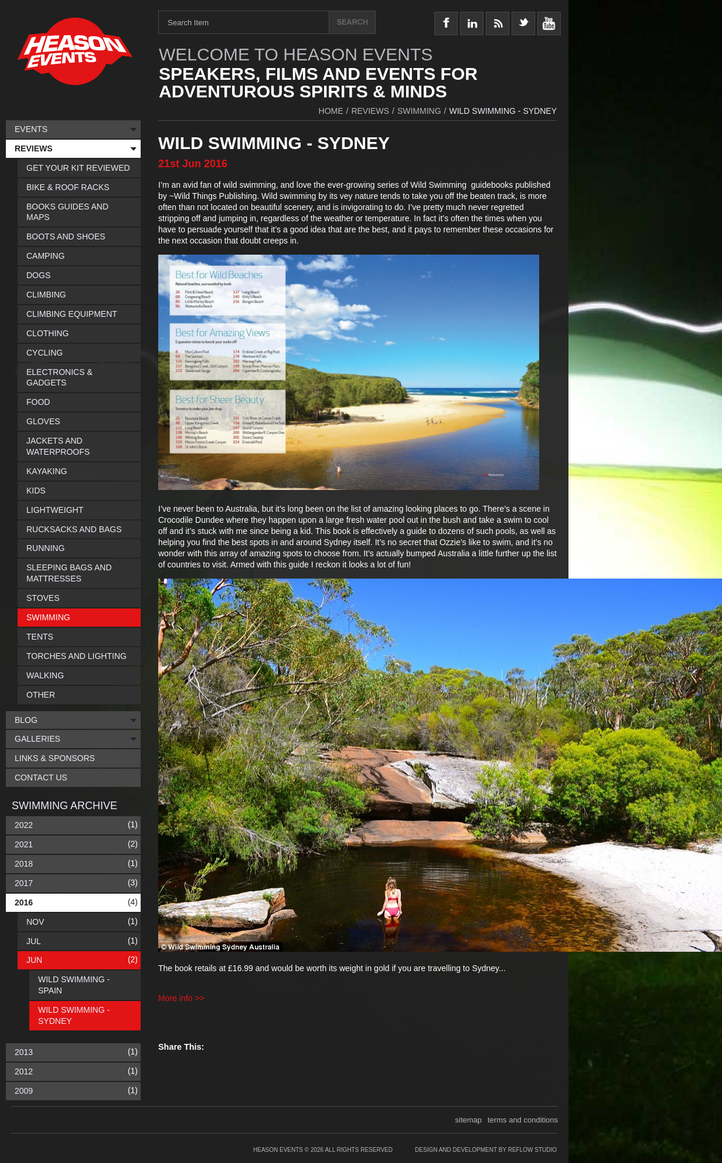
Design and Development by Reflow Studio (486, 1150)
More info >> (181, 998)
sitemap (468, 1119)
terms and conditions (523, 1119)
